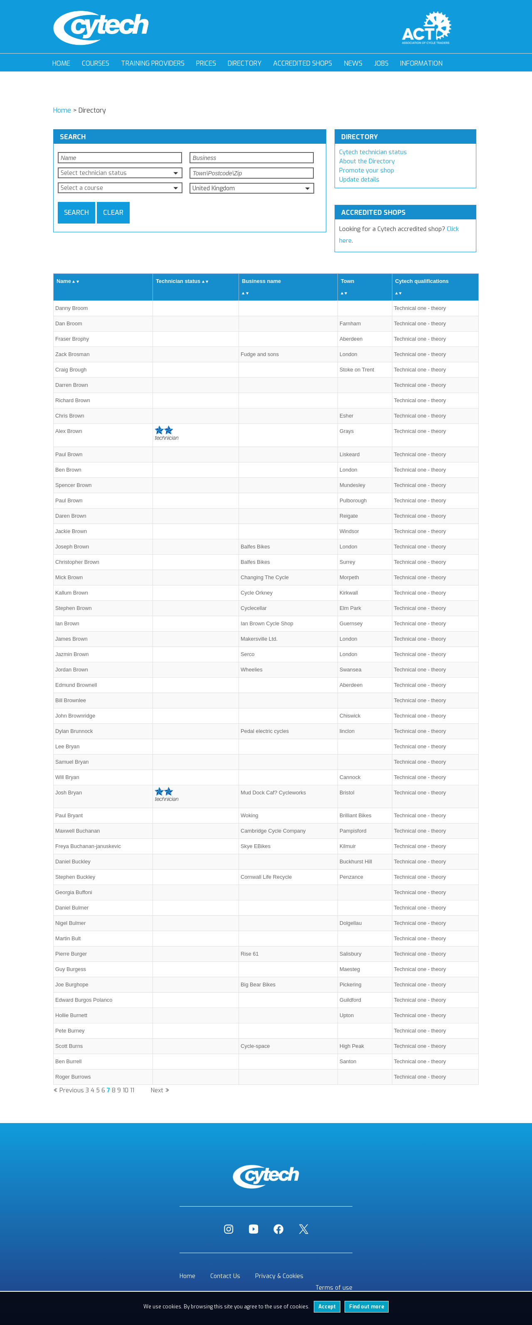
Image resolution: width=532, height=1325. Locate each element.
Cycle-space (255, 1046)
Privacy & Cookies (279, 1276)
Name (64, 281)
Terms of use (333, 1288)
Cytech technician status (373, 152)
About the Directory (367, 161)
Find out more (366, 1306)
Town (347, 281)
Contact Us (225, 1276)
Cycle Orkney (257, 593)
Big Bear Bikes (258, 984)
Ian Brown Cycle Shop (267, 623)
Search (76, 212)
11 (132, 1090)
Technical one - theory (420, 308)
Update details (359, 180)
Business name (261, 281)
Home (61, 63)
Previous (71, 1090)
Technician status (178, 281)
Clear (113, 212)
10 (125, 1090)
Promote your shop (366, 171)
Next (157, 1090)
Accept (327, 1306)
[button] (120, 172)
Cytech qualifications (422, 281)
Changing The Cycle (265, 577)
